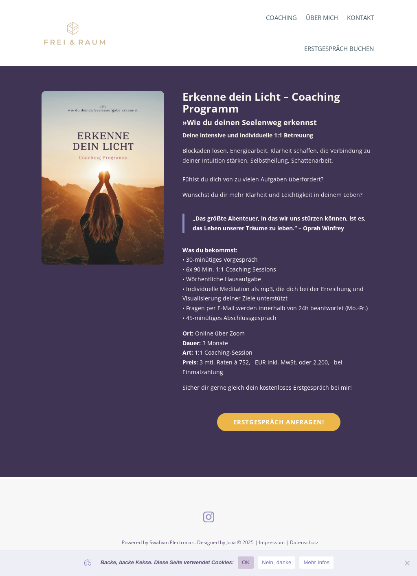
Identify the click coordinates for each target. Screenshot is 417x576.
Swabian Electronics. (173, 542)
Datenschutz (304, 542)
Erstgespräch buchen (339, 48)
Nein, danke (276, 562)
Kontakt (360, 17)
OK (246, 562)
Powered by (135, 542)
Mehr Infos (316, 562)
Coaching (281, 17)
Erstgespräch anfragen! (278, 422)
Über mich (322, 17)
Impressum (272, 542)
